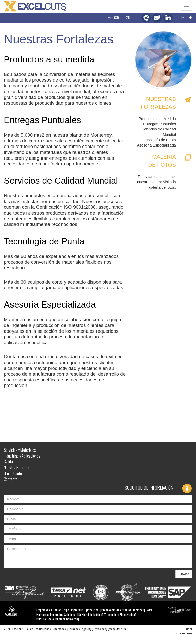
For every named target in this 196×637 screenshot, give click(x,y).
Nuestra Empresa (16, 468)
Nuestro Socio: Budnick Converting (57, 619)
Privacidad (99, 629)
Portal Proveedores (184, 631)
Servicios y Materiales (20, 450)
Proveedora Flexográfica (120, 614)
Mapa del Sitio (118, 629)
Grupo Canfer (13, 473)
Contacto (10, 479)
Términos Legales (79, 629)
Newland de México (90, 614)
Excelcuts (93, 610)
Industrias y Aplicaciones (22, 456)
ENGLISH (186, 17)
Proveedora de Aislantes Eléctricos (122, 610)
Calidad (9, 462)
